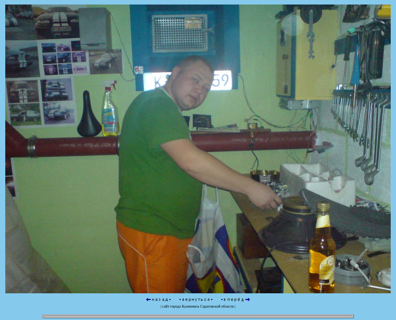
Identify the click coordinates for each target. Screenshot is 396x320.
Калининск (191, 305)
